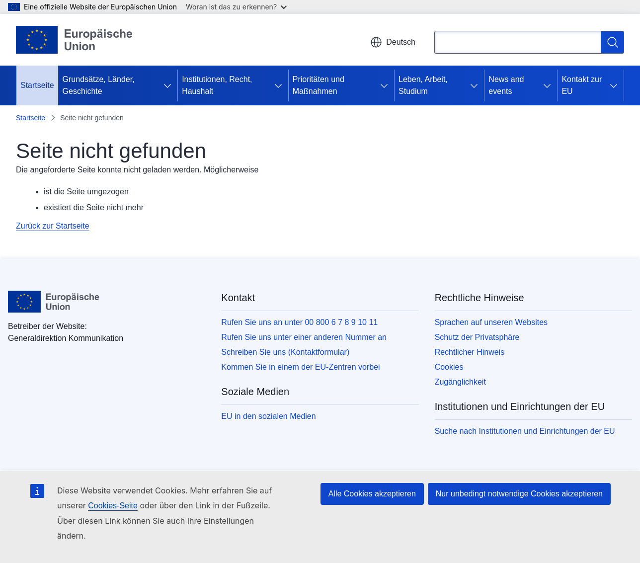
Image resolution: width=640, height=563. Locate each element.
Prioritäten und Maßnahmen (318, 85)
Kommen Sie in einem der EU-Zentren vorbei (300, 367)
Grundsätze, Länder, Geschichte (99, 85)
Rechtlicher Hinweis (470, 352)
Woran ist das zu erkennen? (236, 6)
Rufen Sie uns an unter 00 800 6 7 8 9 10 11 (299, 322)
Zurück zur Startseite (52, 226)
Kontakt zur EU (581, 85)
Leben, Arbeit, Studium (423, 85)
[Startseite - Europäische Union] (74, 40)
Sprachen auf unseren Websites (491, 322)
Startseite (37, 85)
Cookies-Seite (113, 505)
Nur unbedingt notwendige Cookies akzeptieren (519, 493)
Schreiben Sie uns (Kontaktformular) (285, 352)
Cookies (449, 367)
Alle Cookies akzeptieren (372, 493)
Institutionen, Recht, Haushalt (217, 85)
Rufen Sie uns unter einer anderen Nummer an (304, 337)
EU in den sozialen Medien (268, 416)
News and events (506, 85)
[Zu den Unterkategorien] (169, 85)
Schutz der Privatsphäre (477, 337)
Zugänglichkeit (460, 382)
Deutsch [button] (392, 42)
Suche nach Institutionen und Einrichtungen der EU (525, 431)
